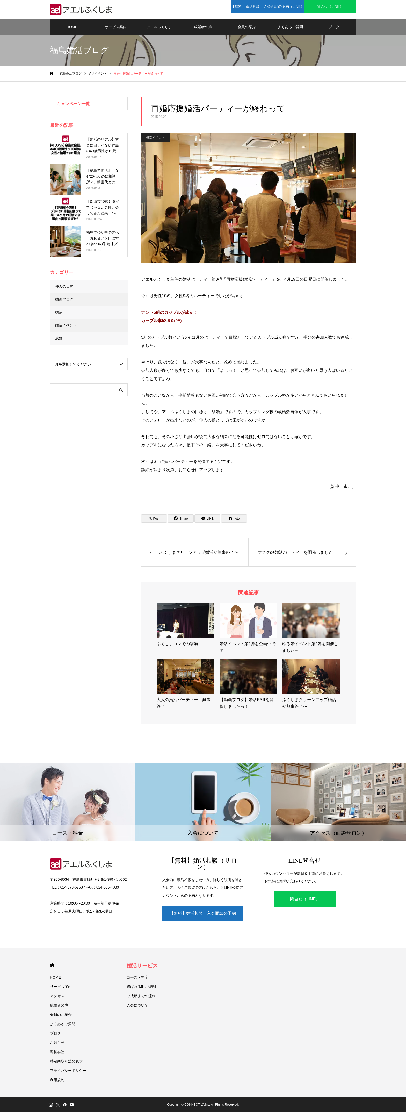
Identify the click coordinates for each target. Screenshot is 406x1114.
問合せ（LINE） (305, 901)
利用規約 (57, 1081)
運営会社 (57, 1053)
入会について (137, 1007)
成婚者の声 (203, 28)
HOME (72, 28)
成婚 (58, 340)
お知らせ (57, 1044)
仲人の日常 (64, 288)
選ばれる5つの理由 (142, 988)
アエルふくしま (159, 28)
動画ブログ (64, 301)
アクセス (57, 997)
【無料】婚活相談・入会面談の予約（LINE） (203, 918)
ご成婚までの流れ (141, 997)
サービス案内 (116, 28)
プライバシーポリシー (68, 1072)
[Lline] (207, 520)
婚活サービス (142, 967)
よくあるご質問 (290, 28)
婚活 (58, 314)
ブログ (334, 28)
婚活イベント (155, 139)
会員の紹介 (247, 28)
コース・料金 (137, 979)
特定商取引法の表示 (66, 1063)
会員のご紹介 (61, 1016)
